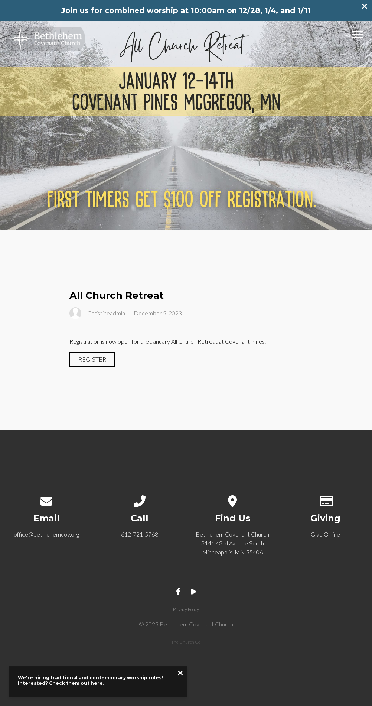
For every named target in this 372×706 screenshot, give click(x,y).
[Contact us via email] (46, 499)
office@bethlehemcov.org (46, 534)
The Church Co (185, 642)
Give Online (325, 534)
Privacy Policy (186, 609)
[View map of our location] (232, 499)
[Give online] (325, 499)
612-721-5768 (139, 534)
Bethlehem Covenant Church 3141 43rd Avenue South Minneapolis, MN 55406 (232, 543)
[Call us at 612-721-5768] (139, 499)
